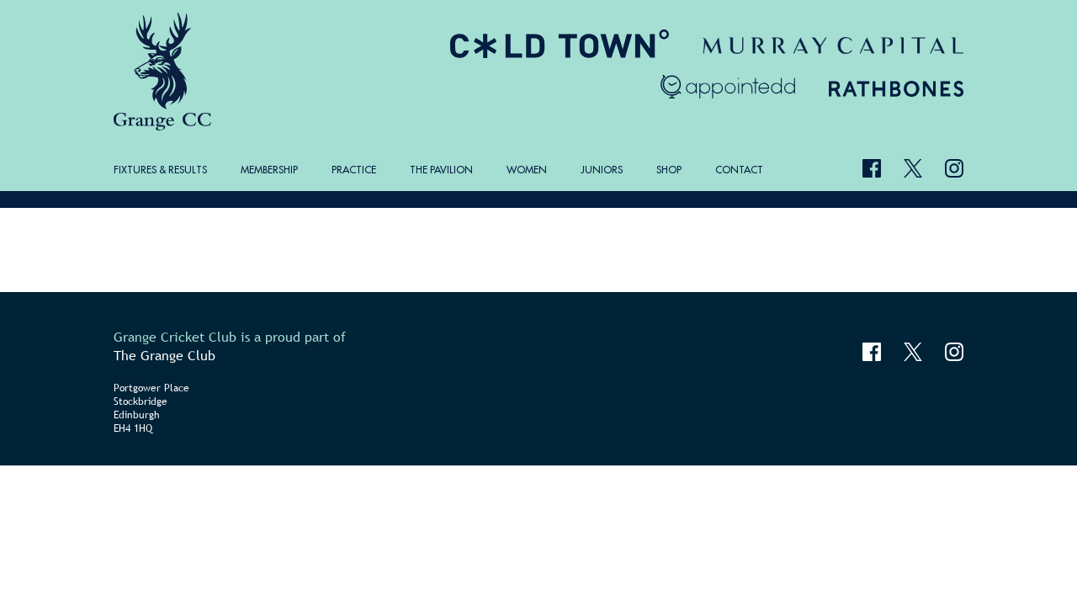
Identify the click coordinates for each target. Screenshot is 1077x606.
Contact (739, 169)
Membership (269, 169)
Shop (669, 169)
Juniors (602, 169)
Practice (354, 169)
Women (527, 169)
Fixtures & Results (160, 169)
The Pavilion (441, 169)
